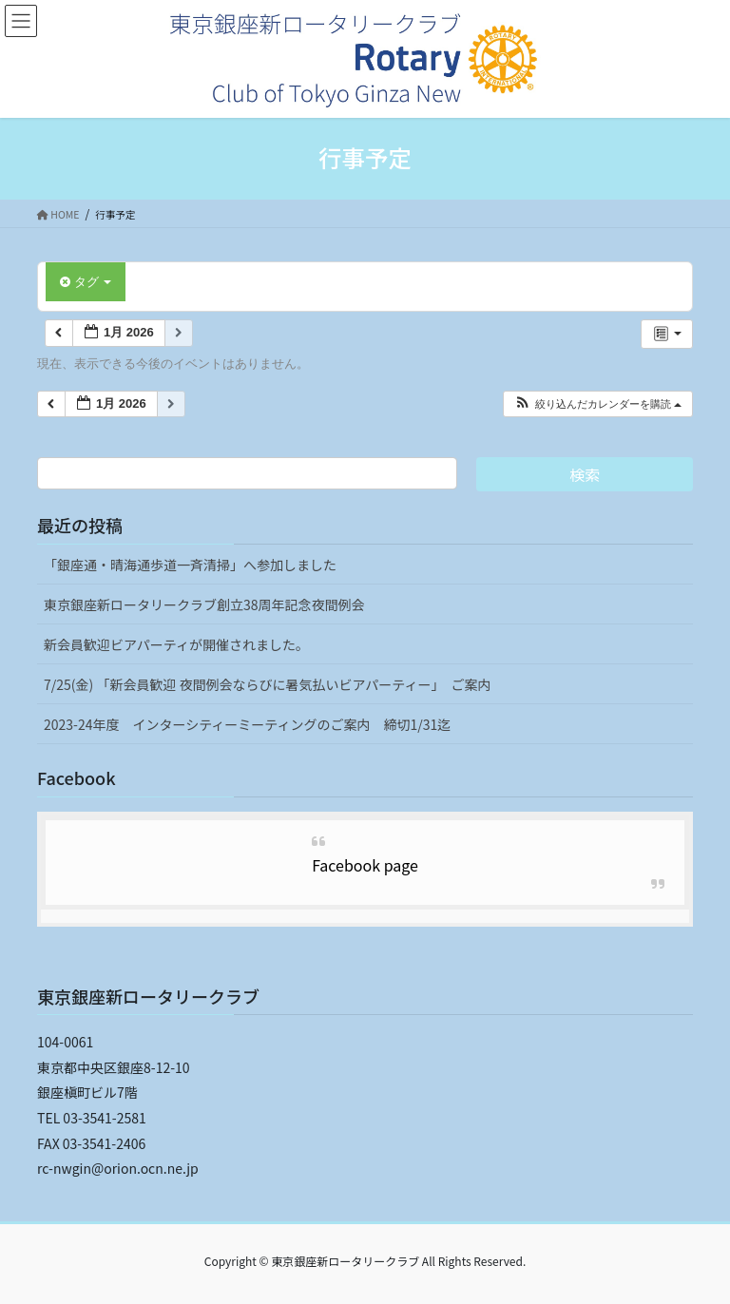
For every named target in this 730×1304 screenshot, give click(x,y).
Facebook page (365, 864)
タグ (85, 282)
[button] (597, 404)
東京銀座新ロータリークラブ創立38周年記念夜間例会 (204, 604)
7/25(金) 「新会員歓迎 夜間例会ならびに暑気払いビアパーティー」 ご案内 (267, 684)
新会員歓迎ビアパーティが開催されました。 (176, 644)
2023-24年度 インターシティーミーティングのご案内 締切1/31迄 (247, 724)
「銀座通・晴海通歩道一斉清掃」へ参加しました (190, 564)
